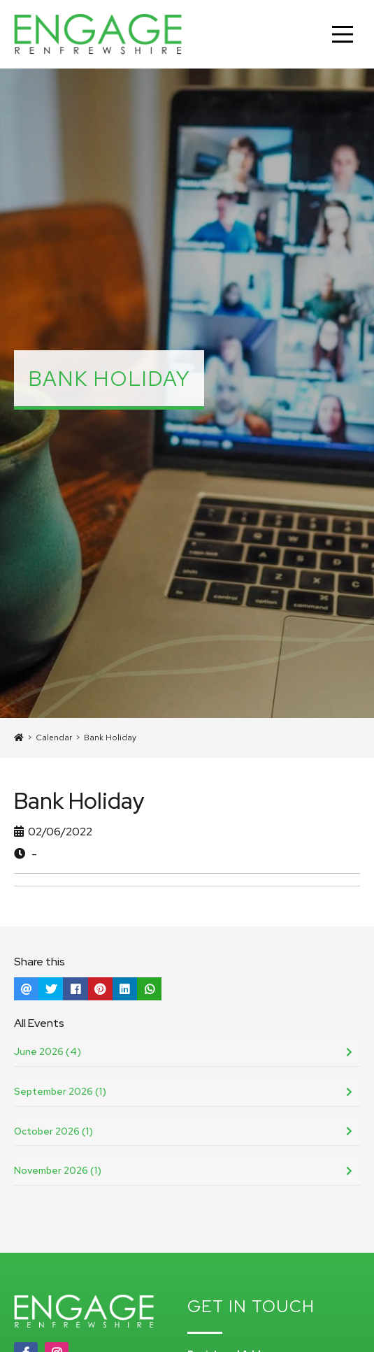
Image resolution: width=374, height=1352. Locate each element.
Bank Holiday (110, 737)
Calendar (54, 737)
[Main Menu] (342, 34)
